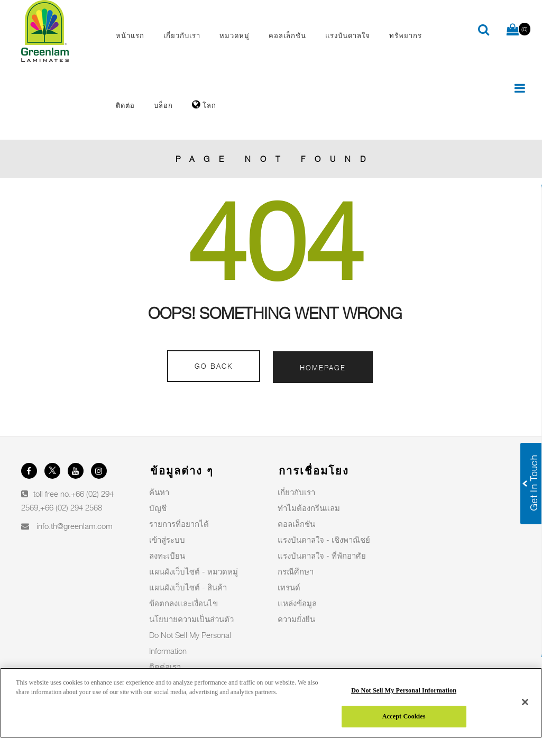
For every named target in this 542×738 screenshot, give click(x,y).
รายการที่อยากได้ (179, 524)
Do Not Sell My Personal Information (403, 690)
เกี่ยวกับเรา (296, 492)
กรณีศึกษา (296, 571)
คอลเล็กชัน (296, 524)
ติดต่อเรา (165, 666)
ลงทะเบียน (167, 555)
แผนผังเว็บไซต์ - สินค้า (188, 587)
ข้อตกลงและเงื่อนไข (183, 603)
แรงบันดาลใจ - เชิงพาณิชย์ (324, 539)
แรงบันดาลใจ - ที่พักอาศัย (322, 555)
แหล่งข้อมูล (297, 603)
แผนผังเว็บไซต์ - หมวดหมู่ (193, 571)
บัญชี (158, 508)
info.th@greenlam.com (74, 526)
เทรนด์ (289, 587)
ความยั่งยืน (296, 619)
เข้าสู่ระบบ (167, 539)
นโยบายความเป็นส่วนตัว (191, 619)
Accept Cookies (404, 716)
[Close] (525, 702)
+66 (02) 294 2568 (71, 507)
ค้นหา (159, 492)
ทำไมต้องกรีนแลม (309, 508)
